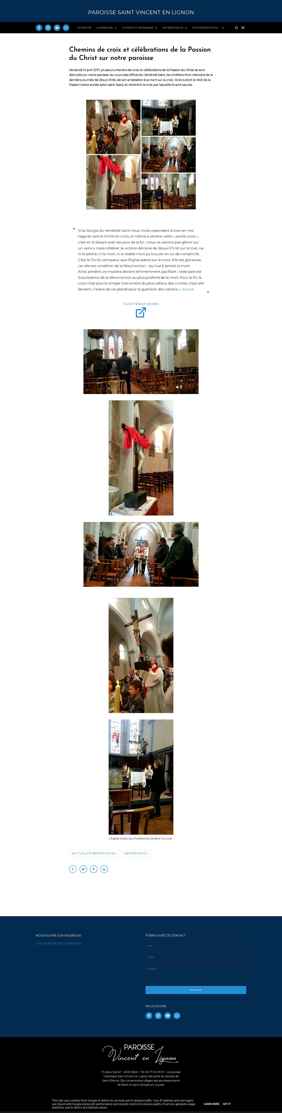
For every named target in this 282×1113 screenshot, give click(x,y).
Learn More (211, 1104)
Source (187, 289)
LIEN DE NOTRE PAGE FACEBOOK (58, 943)
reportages (135, 853)
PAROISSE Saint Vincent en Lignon (141, 12)
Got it (227, 1104)
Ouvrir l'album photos (141, 304)
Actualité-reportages (94, 853)
